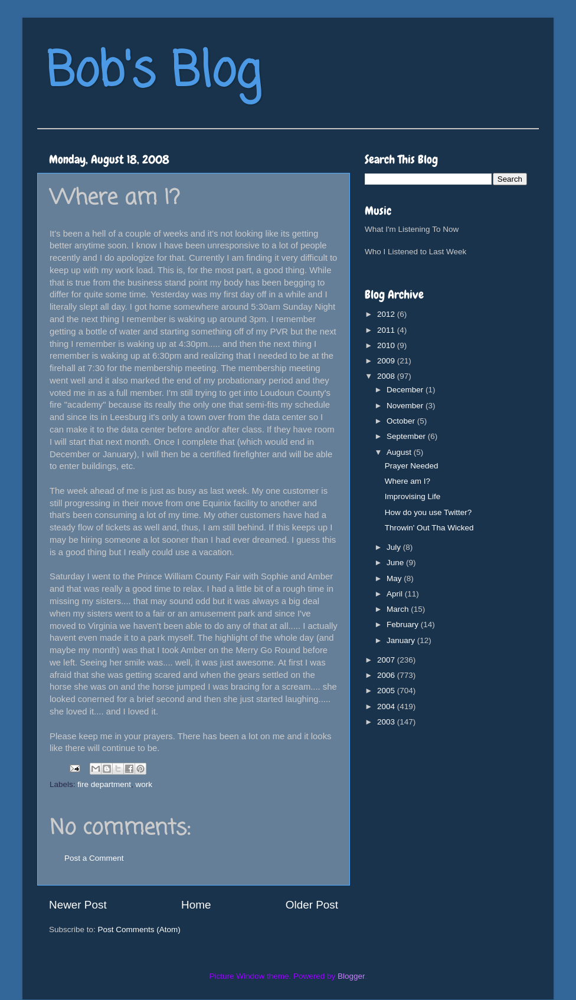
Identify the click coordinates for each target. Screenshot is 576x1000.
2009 (387, 360)
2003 (387, 721)
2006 (387, 675)
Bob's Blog (153, 73)
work (144, 784)
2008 (387, 376)
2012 (387, 314)
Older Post (312, 905)
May (395, 578)
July (395, 547)
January (402, 640)
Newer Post (78, 905)
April (396, 593)
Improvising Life (413, 496)
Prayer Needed (411, 465)
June (396, 562)
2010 (387, 345)
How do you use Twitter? (428, 512)
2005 (387, 690)
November (406, 405)
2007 (387, 659)
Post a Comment (94, 858)
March (399, 609)
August (400, 452)
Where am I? (407, 481)
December (406, 389)
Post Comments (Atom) (139, 929)
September (407, 436)
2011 (387, 330)
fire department (104, 784)
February (404, 624)
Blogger (351, 976)
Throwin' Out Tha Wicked (429, 527)
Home (196, 905)
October (402, 421)
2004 (387, 706)
